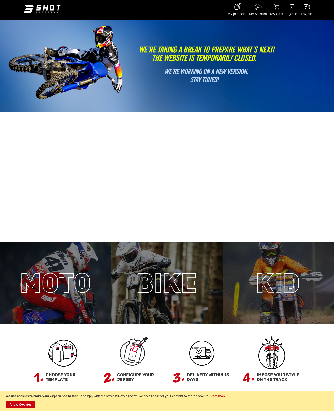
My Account (258, 14)
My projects (237, 14)
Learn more (218, 396)
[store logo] (43, 9)
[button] (306, 9)
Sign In (292, 14)
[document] (167, 401)
